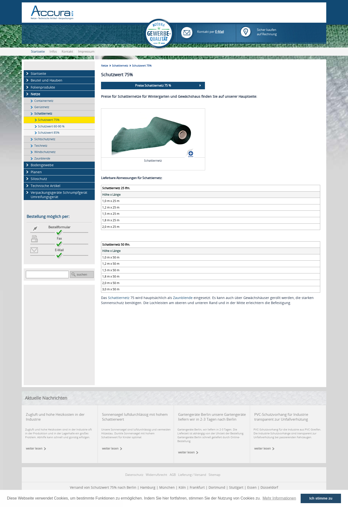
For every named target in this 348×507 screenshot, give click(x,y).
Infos (53, 51)
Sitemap (214, 474)
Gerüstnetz (41, 107)
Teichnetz (40, 145)
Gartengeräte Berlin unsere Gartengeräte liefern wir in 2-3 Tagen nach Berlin (212, 417)
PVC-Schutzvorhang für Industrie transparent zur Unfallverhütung (281, 417)
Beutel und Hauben (46, 80)
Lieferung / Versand (192, 474)
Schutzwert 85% (48, 132)
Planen (36, 172)
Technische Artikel (45, 185)
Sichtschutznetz (44, 139)
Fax (59, 238)
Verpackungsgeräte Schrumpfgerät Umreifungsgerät (59, 194)
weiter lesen (34, 448)
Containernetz (43, 101)
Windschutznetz (45, 152)
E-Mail (219, 31)
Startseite (38, 51)
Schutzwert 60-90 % (51, 126)
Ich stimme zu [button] (320, 498)
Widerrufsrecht (156, 474)
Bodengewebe (42, 165)
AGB (173, 474)
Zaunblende (42, 158)
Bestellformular (59, 227)
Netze (35, 94)
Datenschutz (134, 474)
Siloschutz (39, 178)
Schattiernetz (43, 113)
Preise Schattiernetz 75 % (153, 85)
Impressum (86, 51)
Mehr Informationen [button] (279, 498)
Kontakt (67, 51)
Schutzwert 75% (48, 120)
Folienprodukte (43, 87)
